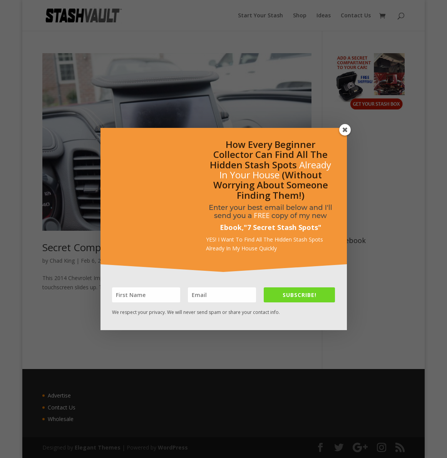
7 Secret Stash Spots (282, 227)
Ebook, (232, 227)
